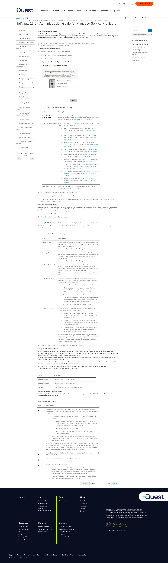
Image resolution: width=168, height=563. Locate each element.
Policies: (66, 320)
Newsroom (83, 506)
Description (62, 112)
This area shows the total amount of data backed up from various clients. (78, 266)
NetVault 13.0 (62, 20)
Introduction (21, 30)
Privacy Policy (35, 555)
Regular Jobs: (68, 327)
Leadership (83, 503)
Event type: (68, 298)
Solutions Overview (44, 501)
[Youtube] (126, 524)
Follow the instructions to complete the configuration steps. (59, 192)
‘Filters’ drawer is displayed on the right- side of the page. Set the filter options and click (75, 422)
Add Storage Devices (49, 124)
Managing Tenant (22, 93)
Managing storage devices (25, 79)
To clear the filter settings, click (65, 428)
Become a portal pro (21, 18)
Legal (11, 555)
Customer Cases (23, 529)
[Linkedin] (108, 524)
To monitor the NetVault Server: (49, 214)
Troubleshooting (22, 147)
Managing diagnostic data (25, 123)
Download (129, 18)
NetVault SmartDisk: (71, 160)
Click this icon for (51, 465)
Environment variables (24, 137)
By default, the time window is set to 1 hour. (76, 295)
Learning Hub (22, 537)
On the (43, 226)
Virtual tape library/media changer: (75, 135)
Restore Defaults (58, 477)
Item (44, 239)
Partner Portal (43, 532)
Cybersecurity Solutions (42, 507)
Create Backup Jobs (48, 186)
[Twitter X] (114, 524)
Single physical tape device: (73, 149)
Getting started (22, 34)
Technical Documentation (48, 20)
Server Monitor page (59, 234)
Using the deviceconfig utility (24, 128)
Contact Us (83, 511)
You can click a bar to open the (67, 334)
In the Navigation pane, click (49, 55)
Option (44, 112)
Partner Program (43, 527)
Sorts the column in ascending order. (65, 380)
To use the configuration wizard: (50, 49)
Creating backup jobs (74, 188)
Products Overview (65, 501)
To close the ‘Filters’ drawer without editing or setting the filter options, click (75, 432)
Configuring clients (23, 38)
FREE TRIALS (144, 3)
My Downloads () (147, 18)
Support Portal (64, 537)
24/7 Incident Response (67, 529)
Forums (20, 534)
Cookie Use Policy (68, 555)
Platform (44, 10)
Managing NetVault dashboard (23, 66)
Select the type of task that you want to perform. (55, 59)
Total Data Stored (48, 265)
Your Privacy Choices (51, 555)
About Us (83, 501)
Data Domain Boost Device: (73, 172)
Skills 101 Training (65, 532)
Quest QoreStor (76, 168)
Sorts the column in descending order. (65, 384)
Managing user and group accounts (25, 88)
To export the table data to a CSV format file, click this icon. (64, 459)
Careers (82, 509)
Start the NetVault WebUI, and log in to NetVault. (55, 52)
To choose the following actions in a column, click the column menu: (57, 369)
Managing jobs (22, 71)
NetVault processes (23, 133)
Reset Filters (56, 437)
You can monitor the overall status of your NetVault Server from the (57, 207)
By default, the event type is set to (73, 304)
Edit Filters (55, 416)
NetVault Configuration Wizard (58, 62)
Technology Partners (45, 529)
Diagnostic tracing (23, 119)
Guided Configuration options (62, 107)
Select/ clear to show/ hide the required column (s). (69, 388)
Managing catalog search (25, 42)
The (51, 223)
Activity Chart (47, 279)
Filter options (79, 425)
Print (138, 18)
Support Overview (65, 527)
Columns (41, 388)
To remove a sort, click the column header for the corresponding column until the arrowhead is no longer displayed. (72, 366)
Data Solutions (43, 503)
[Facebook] (120, 524)
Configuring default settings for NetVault (23, 114)
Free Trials (21, 539)
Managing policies (23, 57)
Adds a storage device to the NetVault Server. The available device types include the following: (78, 124)
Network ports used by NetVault (24, 142)
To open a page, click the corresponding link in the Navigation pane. (61, 346)
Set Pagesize (56, 468)
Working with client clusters (23, 108)
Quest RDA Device (70, 165)
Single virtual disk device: (72, 128)
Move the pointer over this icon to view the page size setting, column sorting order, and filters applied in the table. (72, 454)
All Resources (23, 527)
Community (62, 534)
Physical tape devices (90, 151)
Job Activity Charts (48, 308)
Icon (39, 406)
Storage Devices (47, 253)
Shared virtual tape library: (73, 142)
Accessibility (82, 555)
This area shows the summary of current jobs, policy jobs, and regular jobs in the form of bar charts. (77, 309)
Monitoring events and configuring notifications (24, 98)
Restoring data (22, 61)
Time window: (68, 288)
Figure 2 (64, 226)
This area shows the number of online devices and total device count (79, 253)
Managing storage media (25, 83)
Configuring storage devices (23, 47)
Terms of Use (21, 555)
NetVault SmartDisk (86, 161)
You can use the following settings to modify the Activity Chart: (77, 285)
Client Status (46, 243)
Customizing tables (49, 401)
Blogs (20, 532)
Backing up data (22, 53)
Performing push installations (83, 120)
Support (35, 20)
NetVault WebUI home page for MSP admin (80, 226)
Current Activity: (69, 313)
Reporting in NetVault (23, 103)
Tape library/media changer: (73, 154)
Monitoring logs (22, 75)
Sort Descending (43, 384)
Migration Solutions (44, 511)
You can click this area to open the (68, 249)
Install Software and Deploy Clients (49, 117)
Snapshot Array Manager (72, 179)
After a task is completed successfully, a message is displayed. (60, 196)
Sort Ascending (43, 380)
